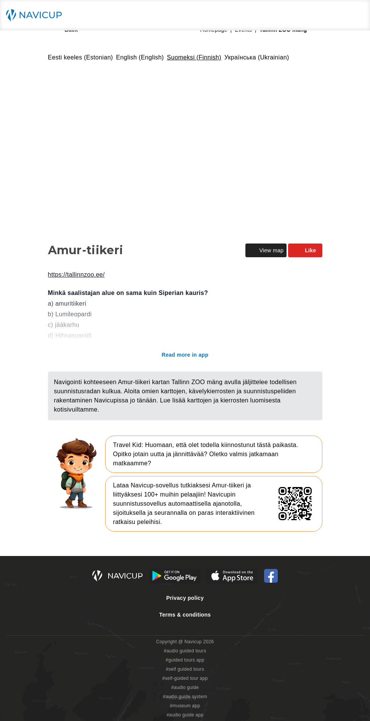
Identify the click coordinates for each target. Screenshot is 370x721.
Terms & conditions (185, 615)
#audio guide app (185, 715)
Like (305, 250)
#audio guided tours (185, 651)
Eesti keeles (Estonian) (80, 57)
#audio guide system (185, 696)
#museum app (185, 705)
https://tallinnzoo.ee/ (76, 274)
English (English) (140, 57)
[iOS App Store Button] (232, 575)
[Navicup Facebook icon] (271, 576)
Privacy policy (185, 598)
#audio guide (185, 687)
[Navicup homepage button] (36, 15)
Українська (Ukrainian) (256, 57)
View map (266, 250)
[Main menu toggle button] (356, 15)
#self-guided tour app (185, 678)
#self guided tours (185, 669)
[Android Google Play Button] (174, 575)
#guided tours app (185, 660)
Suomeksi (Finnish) (194, 57)
